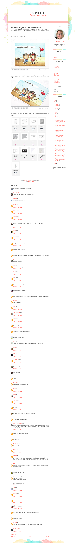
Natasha (14, 318)
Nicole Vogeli (56, 80)
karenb (14, 353)
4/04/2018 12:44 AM (17, 514)
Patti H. (14, 204)
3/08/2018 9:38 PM (17, 484)
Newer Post (13, 536)
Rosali (14, 271)
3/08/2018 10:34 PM (17, 490)
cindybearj (15, 499)
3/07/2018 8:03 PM (17, 374)
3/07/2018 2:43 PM (17, 344)
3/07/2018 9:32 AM (17, 292)
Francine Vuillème (57, 69)
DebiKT (14, 510)
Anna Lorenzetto (56, 67)
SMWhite (15, 210)
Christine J (15, 324)
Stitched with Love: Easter (59, 144)
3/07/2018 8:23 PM (17, 385)
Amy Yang (55, 65)
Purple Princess (16, 528)
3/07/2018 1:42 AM (17, 245)
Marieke (14, 277)
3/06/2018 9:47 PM (17, 190)
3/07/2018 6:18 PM (17, 368)
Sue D (14, 388)
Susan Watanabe (16, 192)
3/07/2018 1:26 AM (17, 233)
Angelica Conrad (56, 66)
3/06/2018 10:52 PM (17, 201)
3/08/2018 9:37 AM (17, 429)
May (55, 113)
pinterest (35, 177)
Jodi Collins (56, 72)
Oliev (14, 259)
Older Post (47, 536)
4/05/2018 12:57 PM (17, 525)
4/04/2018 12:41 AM (17, 508)
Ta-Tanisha (15, 463)
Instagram (55, 53)
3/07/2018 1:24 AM (17, 227)
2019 (55, 101)
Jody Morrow (56, 73)
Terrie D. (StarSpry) (16, 312)
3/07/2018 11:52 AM (17, 315)
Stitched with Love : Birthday (59, 140)
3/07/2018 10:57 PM (17, 403)
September (57, 108)
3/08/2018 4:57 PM (17, 461)
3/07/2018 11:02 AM (17, 309)
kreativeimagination (16, 476)
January (56, 161)
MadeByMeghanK (16, 186)
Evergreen (15, 437)
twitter (31, 177)
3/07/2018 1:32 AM (17, 239)
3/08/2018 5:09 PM (17, 468)
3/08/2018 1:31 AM (17, 415)
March (56, 116)
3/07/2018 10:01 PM (17, 391)
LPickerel (15, 493)
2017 (55, 163)
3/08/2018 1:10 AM (17, 409)
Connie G (15, 382)
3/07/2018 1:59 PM (17, 333)
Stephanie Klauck (59, 41)
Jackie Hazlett (15, 417)
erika (14, 265)
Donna (14, 347)
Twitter (55, 56)
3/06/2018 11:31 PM (17, 219)
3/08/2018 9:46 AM (17, 435)
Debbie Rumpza (16, 283)
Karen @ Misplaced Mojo (17, 423)
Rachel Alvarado (56, 81)
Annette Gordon (16, 359)
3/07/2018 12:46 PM (17, 327)
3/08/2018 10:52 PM (17, 496)
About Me (27, 21)
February (56, 160)
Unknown (15, 236)
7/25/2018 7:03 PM (17, 531)
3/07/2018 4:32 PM (17, 362)
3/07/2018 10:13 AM (17, 303)
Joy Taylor (55, 74)
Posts (55, 89)
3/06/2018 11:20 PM (17, 213)
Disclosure (53, 21)
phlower (14, 294)
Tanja (14, 487)
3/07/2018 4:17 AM (17, 274)
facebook (26, 177)
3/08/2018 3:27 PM (17, 452)
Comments (56, 91)
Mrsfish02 (15, 216)
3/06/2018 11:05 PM (17, 207)
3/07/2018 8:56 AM (17, 286)
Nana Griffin (15, 300)
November (57, 105)
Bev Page (15, 522)
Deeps (14, 394)
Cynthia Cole (15, 365)
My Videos (34, 21)
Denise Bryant (15, 242)
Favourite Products (43, 21)
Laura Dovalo (56, 76)
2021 (55, 98)
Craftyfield (15, 335)
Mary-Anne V (15, 443)
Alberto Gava (56, 64)
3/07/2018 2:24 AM (17, 251)
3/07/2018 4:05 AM (17, 262)
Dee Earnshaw (15, 516)
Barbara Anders (56, 68)
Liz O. (14, 341)
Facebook (55, 57)
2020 (55, 100)
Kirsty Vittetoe (15, 370)
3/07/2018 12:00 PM (17, 321)
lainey (14, 306)
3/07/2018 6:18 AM (17, 280)
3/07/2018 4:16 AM (17, 268)
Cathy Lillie (15, 253)
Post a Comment (13, 534)
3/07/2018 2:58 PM (17, 350)
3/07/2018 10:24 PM (17, 397)
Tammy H (15, 400)
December (57, 104)
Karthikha (15, 198)
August (56, 109)
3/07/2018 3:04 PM (17, 356)
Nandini (14, 230)
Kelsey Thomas (16, 376)
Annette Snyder (16, 406)
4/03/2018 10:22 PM (17, 502)
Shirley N (15, 449)
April (56, 115)
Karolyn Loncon (56, 75)
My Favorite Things (31, 181)
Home (21, 21)
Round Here (38, 13)
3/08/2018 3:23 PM (17, 446)
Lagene (14, 505)
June (56, 112)
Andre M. (15, 470)
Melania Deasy (56, 79)
